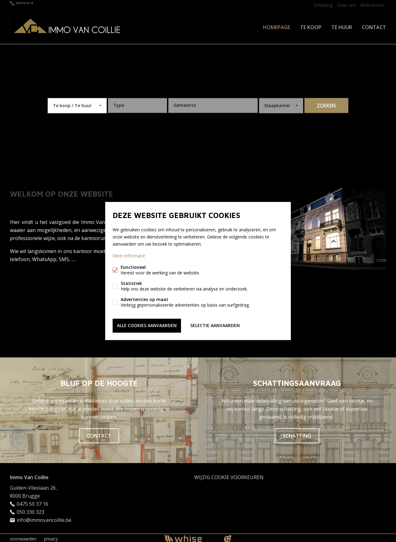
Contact (374, 26)
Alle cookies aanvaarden (147, 325)
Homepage (276, 26)
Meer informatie (129, 256)
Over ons (343, 5)
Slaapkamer (277, 104)
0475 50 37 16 (31, 5)
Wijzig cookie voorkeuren (229, 475)
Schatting (317, 5)
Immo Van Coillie (29, 475)
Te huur (341, 26)
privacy (51, 537)
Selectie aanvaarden (215, 325)
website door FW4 (227, 537)
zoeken (326, 103)
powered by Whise (191, 536)
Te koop (310, 26)
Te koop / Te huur (72, 104)
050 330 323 (30, 510)
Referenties (370, 5)
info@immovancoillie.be (44, 518)
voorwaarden (23, 537)
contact (99, 434)
